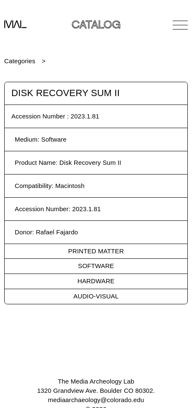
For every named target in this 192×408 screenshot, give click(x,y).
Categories (19, 60)
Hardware (96, 281)
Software (96, 265)
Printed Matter (96, 251)
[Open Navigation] (180, 25)
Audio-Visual (95, 296)
